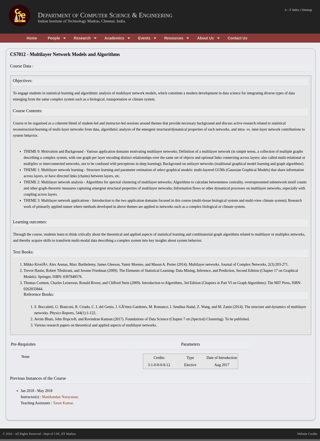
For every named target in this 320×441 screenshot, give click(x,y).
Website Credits (307, 434)
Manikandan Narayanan (60, 397)
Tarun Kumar (63, 403)
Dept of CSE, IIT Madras (59, 434)
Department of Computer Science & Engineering (105, 15)
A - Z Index (292, 10)
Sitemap (307, 10)
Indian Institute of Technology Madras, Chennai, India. (82, 21)
